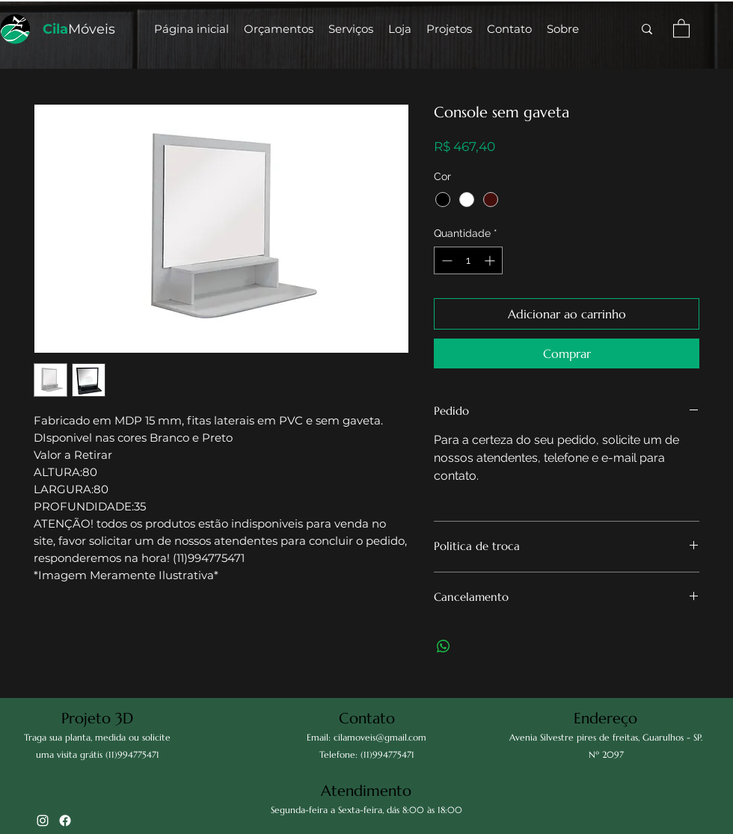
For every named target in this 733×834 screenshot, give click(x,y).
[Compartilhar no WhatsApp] (444, 646)
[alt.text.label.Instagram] (42, 820)
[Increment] (491, 260)
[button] (400, 29)
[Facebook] (65, 820)
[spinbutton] (468, 260)
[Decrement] (445, 260)
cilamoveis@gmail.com (380, 737)
